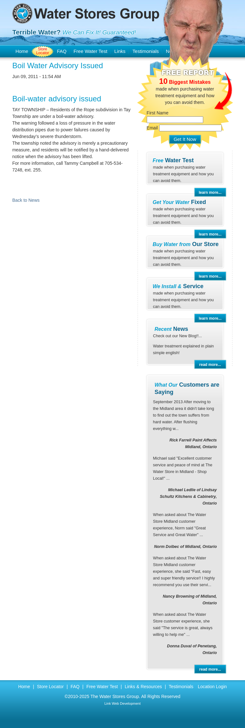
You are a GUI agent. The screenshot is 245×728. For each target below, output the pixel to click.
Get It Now (185, 139)
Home (21, 51)
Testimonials (181, 686)
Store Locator (42, 51)
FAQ (61, 51)
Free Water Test (90, 51)
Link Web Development (122, 703)
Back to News (26, 200)
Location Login (212, 686)
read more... (210, 364)
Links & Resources (143, 686)
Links (119, 51)
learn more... (210, 192)
